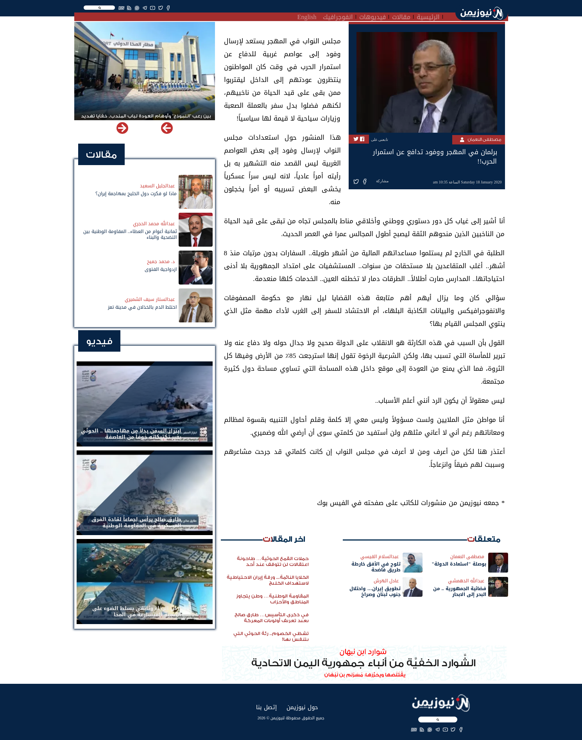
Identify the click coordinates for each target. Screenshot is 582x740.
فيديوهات (372, 16)
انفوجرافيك (338, 16)
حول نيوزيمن (302, 707)
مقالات (401, 16)
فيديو (99, 341)
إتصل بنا (266, 707)
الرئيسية (428, 16)
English (307, 16)
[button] (122, 128)
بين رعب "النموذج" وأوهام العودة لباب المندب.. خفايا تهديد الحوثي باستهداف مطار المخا (146, 119)
